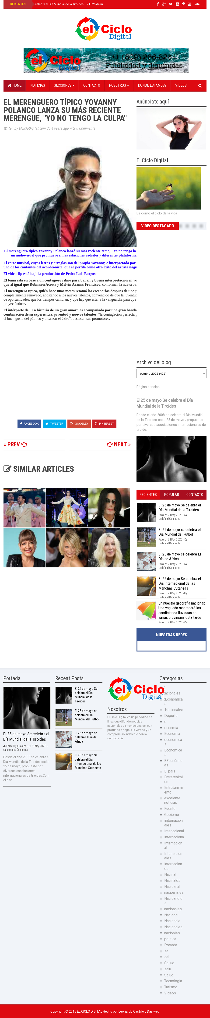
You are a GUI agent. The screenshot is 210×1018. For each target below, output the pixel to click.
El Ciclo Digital (90, 1011)
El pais (169, 771)
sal (166, 957)
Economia (172, 733)
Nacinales (172, 880)
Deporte (171, 715)
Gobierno (171, 814)
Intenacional (174, 831)
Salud (168, 975)
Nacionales (173, 927)
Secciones (64, 85)
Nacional (171, 915)
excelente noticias (172, 800)
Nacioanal (172, 886)
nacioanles (173, 909)
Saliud (169, 963)
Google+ (79, 423)
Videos (181, 85)
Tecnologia (173, 981)
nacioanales (174, 892)
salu (167, 969)
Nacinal (170, 874)
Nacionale (172, 921)
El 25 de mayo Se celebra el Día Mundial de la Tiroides (46, 4)
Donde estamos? (152, 85)
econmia (171, 728)
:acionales (172, 693)
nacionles (172, 933)
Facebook (29, 423)
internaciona (174, 837)
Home (14, 85)
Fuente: (170, 808)
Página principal (148, 387)
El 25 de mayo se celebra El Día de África (86, 737)
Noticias (37, 85)
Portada (170, 945)
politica (170, 939)
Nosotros (119, 85)
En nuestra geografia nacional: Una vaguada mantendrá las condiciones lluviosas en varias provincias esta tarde (181, 610)
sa (166, 951)
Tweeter (54, 423)
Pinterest (104, 423)
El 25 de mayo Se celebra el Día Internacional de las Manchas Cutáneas (179, 583)
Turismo (170, 987)
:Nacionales (173, 710)
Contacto (91, 85)
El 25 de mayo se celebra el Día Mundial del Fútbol (179, 532)
